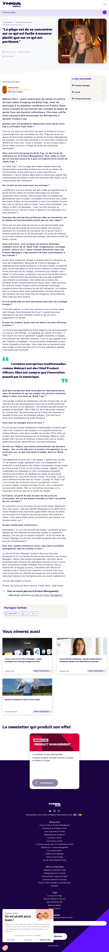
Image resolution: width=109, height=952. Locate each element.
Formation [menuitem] (54, 885)
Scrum (77, 92)
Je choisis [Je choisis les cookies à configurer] (28, 940)
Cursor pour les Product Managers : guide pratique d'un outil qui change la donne (23, 659)
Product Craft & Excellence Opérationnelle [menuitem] (54, 882)
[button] (5, 948)
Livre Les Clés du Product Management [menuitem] (55, 825)
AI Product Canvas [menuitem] (54, 837)
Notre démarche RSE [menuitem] (54, 902)
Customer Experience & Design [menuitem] (54, 879)
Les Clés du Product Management (48, 595)
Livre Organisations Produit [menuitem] (54, 831)
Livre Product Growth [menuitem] (54, 841)
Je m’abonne (46, 782)
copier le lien (11, 613)
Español (80, 814)
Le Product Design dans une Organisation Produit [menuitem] (54, 844)
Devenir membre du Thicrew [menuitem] (54, 898)
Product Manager (82, 85)
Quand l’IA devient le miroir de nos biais (22, 699)
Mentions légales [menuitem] (54, 905)
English (74, 814)
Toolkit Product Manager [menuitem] (54, 853)
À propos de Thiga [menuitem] (54, 895)
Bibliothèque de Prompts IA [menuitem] (54, 834)
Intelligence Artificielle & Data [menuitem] (54, 869)
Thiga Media (7, 22)
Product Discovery (83, 98)
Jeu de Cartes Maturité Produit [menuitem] (54, 860)
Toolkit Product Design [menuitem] (54, 856)
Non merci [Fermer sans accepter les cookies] (11, 940)
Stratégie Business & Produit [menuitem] (54, 873)
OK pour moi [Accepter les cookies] (45, 940)
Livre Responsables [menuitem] (54, 850)
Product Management (23, 22)
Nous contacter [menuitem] (54, 908)
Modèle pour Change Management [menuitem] (54, 847)
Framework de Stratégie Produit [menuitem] (54, 828)
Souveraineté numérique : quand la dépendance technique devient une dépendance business (80, 659)
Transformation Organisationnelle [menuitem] (54, 876)
